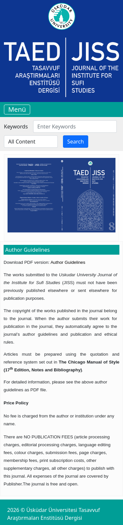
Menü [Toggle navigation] (17, 109)
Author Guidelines (68, 262)
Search (75, 141)
